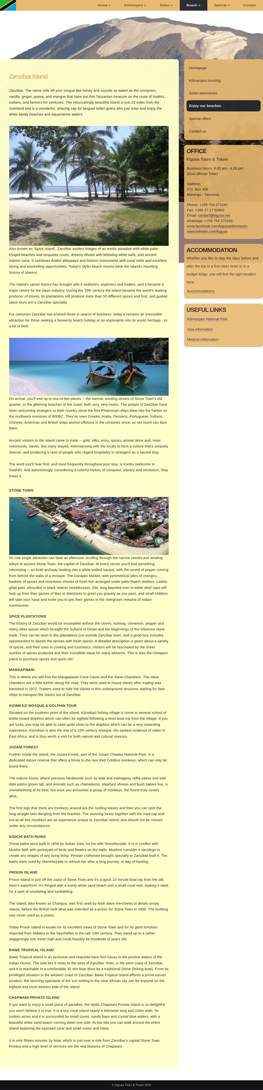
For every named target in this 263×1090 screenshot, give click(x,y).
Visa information (200, 329)
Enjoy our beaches (205, 106)
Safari (166, 5)
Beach (194, 5)
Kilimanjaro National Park (207, 319)
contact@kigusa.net (214, 215)
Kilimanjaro (135, 5)
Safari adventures (203, 93)
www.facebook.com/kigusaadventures (217, 226)
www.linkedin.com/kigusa (207, 231)
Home (104, 5)
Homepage (198, 68)
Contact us (197, 131)
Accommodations (201, 291)
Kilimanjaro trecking (205, 81)
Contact (249, 5)
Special (222, 5)
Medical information (202, 339)
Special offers (200, 119)
